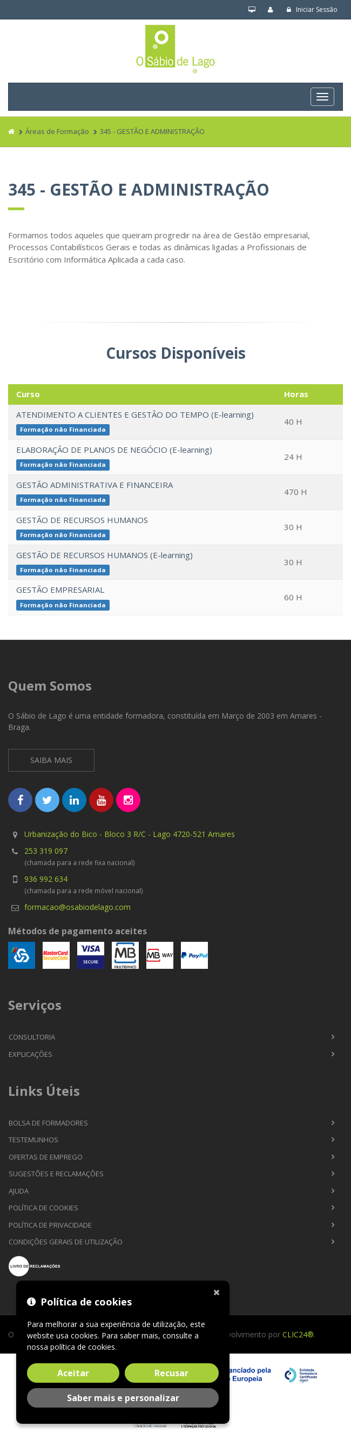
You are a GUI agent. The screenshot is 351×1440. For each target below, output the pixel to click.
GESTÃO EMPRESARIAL (60, 589)
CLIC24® (298, 1334)
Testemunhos (33, 1139)
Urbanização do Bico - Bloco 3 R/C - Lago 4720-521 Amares (129, 834)
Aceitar (73, 1373)
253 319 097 (46, 851)
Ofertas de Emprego (46, 1157)
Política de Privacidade (50, 1225)
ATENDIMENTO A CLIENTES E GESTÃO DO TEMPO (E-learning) (135, 414)
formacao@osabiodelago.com (77, 907)
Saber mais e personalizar (123, 1398)
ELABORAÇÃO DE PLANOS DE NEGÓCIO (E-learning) (114, 449)
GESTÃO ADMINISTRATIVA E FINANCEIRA (94, 484)
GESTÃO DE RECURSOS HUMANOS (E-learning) (104, 555)
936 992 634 (46, 879)
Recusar (171, 1373)
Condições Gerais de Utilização (66, 1242)
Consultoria (32, 1037)
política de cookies (82, 1347)
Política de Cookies (43, 1208)
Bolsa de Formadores (48, 1123)
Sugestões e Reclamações (56, 1173)
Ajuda (19, 1191)
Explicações (30, 1054)
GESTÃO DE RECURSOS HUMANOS (82, 519)
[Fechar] (218, 1291)
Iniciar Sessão (312, 9)
